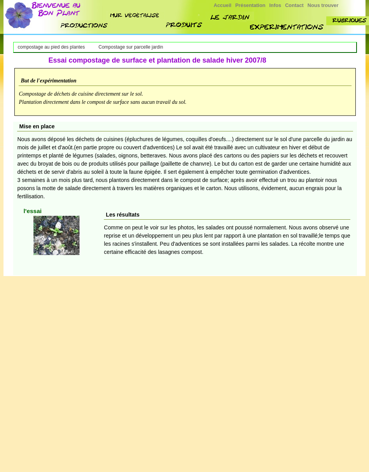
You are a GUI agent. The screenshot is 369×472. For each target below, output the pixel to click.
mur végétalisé (136, 15)
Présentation (250, 5)
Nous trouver (323, 5)
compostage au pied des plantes (51, 47)
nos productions (85, 25)
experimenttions (287, 27)
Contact (294, 5)
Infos (275, 5)
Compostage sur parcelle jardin (130, 47)
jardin (230, 17)
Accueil (223, 5)
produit (184, 25)
